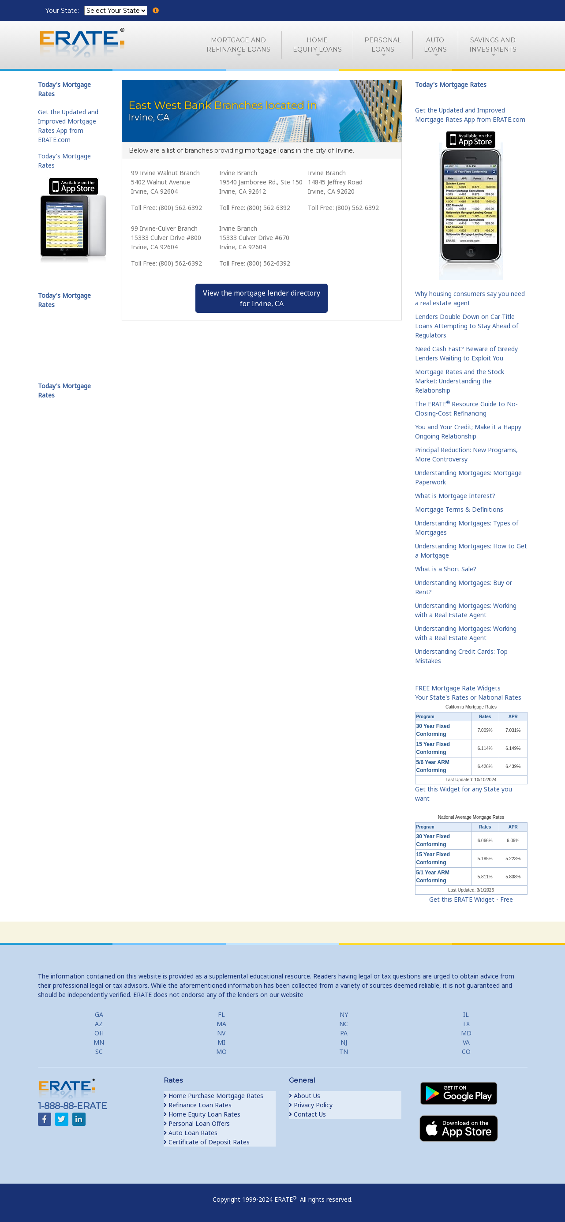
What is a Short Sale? (445, 569)
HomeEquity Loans (317, 44)
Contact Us (307, 1114)
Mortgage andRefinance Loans (238, 44)
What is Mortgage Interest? (455, 495)
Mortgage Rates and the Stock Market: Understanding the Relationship (459, 380)
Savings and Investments (492, 44)
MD (466, 1033)
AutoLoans (435, 44)
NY (344, 1014)
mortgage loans (269, 150)
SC (99, 1051)
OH (99, 1033)
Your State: (63, 11)
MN (99, 1042)
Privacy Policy (311, 1105)
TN (343, 1051)
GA (99, 1014)
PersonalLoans (382, 44)
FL (221, 1014)
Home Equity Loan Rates (202, 1114)
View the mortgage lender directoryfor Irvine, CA (261, 298)
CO (466, 1051)
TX (466, 1024)
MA (221, 1024)
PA (344, 1033)
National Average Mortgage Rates (471, 817)
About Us (304, 1095)
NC (343, 1024)
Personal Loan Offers (197, 1123)
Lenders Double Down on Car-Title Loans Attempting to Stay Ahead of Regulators (466, 325)
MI (221, 1042)
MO (221, 1051)
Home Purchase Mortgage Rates (213, 1095)
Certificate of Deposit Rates (207, 1142)
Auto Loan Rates (190, 1132)
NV (221, 1033)
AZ (99, 1024)
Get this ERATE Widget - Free (471, 899)
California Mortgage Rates (471, 707)
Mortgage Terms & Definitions (459, 509)
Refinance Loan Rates (198, 1105)
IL (466, 1014)
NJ (343, 1042)
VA (466, 1042)
